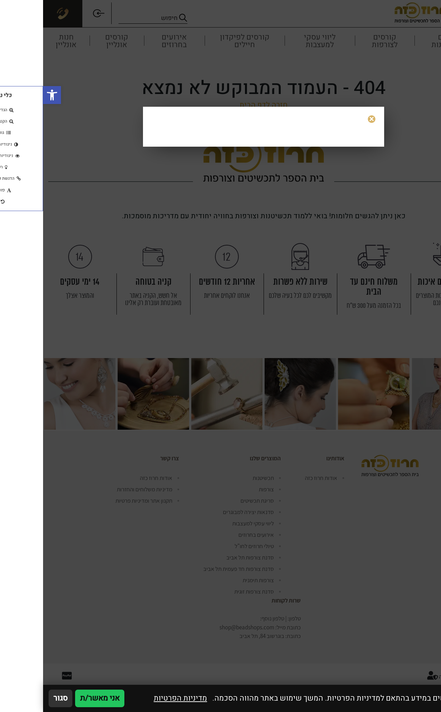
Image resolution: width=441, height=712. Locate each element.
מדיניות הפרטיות (137, 698)
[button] (9, 95)
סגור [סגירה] (17, 698)
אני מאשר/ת (56, 698)
